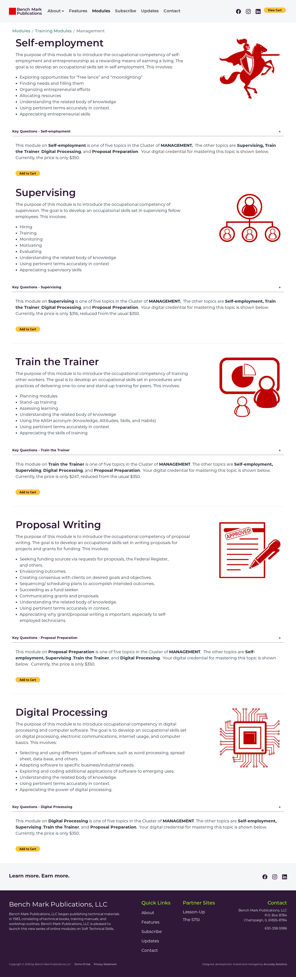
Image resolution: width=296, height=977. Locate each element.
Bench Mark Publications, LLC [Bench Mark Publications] (58, 904)
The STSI (191, 919)
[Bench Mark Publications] (25, 11)
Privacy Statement (105, 964)
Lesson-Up (194, 911)
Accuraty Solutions (275, 964)
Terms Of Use (82, 964)
